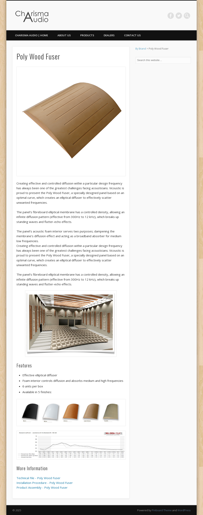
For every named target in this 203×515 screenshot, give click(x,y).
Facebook (171, 15)
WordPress (184, 510)
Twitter (179, 15)
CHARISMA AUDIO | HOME (31, 35)
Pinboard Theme (162, 510)
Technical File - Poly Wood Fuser (38, 478)
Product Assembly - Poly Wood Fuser (42, 487)
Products (87, 35)
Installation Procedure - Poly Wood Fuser (44, 483)
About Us (64, 35)
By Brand (140, 48)
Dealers (109, 35)
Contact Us (132, 35)
